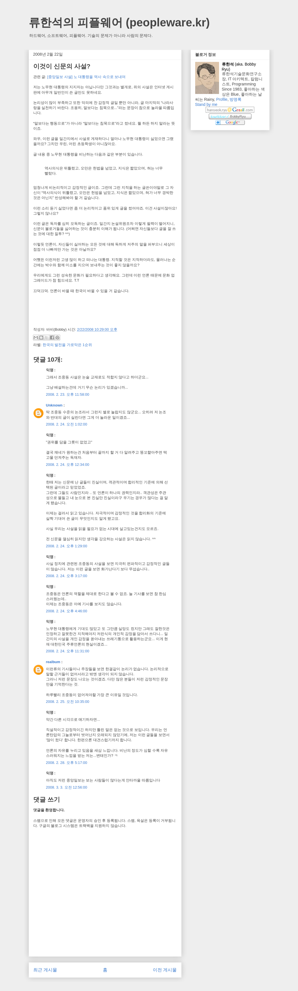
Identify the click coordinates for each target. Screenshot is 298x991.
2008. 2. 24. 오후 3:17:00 (66, 576)
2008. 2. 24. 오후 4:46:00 (66, 611)
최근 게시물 (45, 969)
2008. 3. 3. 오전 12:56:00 (66, 787)
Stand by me (206, 104)
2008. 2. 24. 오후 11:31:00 (67, 651)
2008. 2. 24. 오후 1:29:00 (66, 546)
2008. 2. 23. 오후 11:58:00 (67, 394)
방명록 (235, 99)
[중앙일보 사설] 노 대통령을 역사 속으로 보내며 (86, 77)
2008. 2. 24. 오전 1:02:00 (66, 424)
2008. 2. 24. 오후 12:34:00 (67, 464)
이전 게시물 (165, 969)
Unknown (54, 405)
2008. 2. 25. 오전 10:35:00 (67, 701)
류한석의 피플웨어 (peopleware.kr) (119, 22)
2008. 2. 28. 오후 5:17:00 (66, 762)
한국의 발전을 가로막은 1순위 (67, 345)
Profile (222, 99)
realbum (53, 662)
